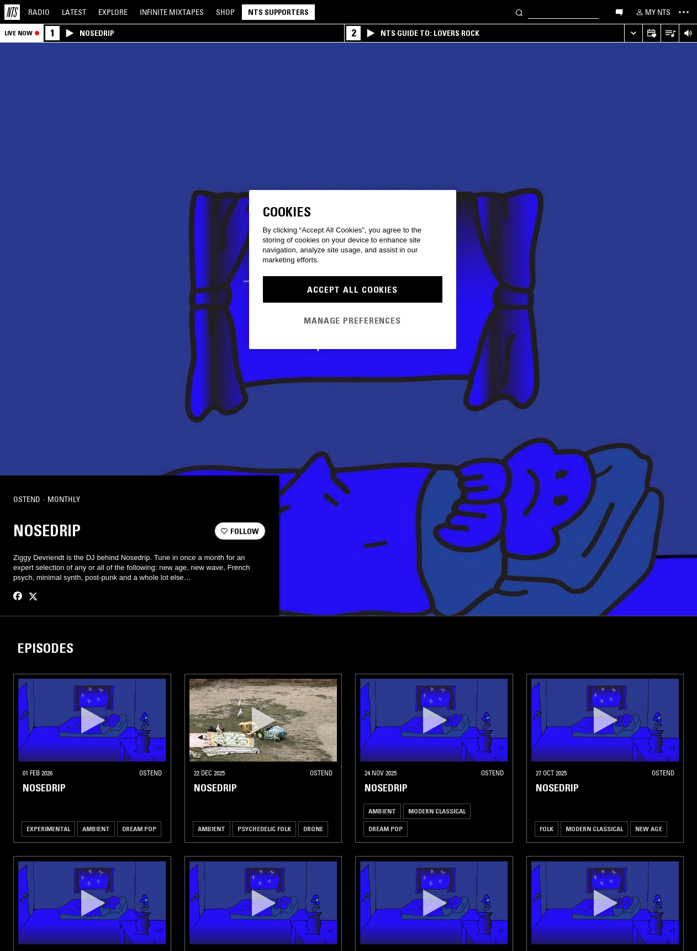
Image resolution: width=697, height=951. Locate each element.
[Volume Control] (688, 33)
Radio (39, 12)
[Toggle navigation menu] (684, 12)
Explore (113, 12)
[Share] (252, 500)
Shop (225, 12)
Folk (546, 829)
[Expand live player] (633, 33)
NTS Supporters (278, 12)
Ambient (96, 829)
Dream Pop (139, 829)
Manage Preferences (352, 320)
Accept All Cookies (352, 289)
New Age (648, 829)
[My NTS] (652, 12)
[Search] (519, 12)
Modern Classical (437, 811)
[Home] (12, 12)
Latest (74, 12)
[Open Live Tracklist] (670, 33)
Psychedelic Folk (264, 829)
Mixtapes (172, 12)
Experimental (48, 829)
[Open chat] (619, 11)
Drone (313, 829)
